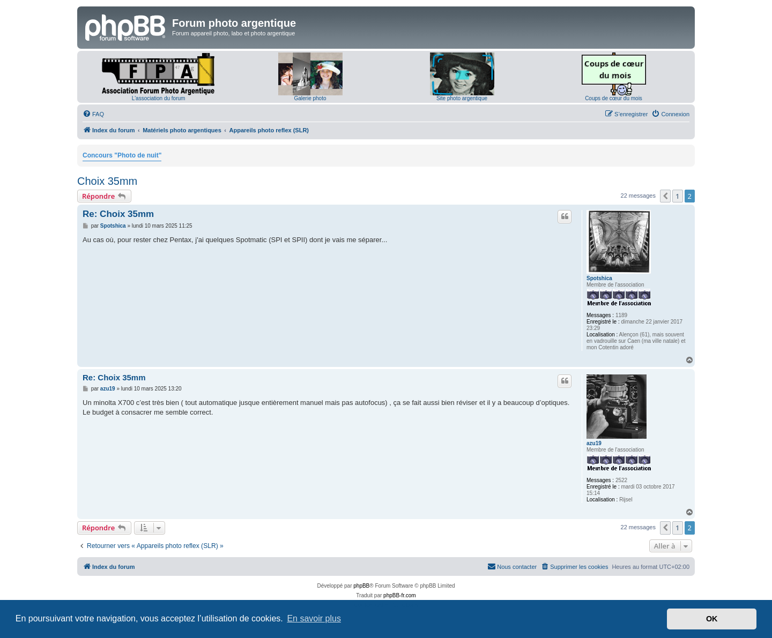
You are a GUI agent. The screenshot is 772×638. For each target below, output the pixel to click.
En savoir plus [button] (314, 618)
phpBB (361, 586)
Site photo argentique (461, 98)
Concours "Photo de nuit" (122, 155)
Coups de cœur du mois (613, 98)
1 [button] (677, 196)
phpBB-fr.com (399, 595)
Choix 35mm (107, 181)
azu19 (594, 443)
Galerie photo (310, 98)
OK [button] (712, 618)
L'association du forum (158, 98)
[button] (665, 196)
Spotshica (599, 278)
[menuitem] (93, 114)
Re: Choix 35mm (118, 214)
